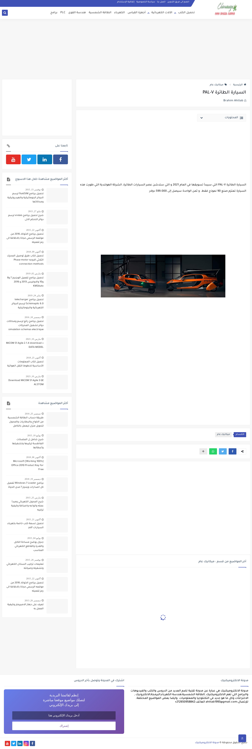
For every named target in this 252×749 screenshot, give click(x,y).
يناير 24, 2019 (34, 295)
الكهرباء (119, 12)
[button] (232, 451)
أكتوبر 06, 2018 (33, 457)
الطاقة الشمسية (100, 12)
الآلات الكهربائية (161, 12)
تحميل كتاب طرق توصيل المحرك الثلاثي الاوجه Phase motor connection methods (25, 260)
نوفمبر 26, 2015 (33, 559)
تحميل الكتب (186, 12)
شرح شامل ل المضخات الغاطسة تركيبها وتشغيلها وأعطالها (28, 443)
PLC (62, 12)
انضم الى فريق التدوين (178, 2)
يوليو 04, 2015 (34, 538)
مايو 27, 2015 (34, 211)
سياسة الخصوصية (145, 2)
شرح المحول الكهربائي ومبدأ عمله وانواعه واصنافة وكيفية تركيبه (27, 506)
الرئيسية (239, 85)
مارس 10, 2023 (33, 339)
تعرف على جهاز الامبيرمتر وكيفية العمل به (25, 606)
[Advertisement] (126, 49)
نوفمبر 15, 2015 (33, 189)
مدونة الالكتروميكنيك (207, 742)
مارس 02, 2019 (33, 273)
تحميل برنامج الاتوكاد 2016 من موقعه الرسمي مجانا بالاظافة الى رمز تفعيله (25, 238)
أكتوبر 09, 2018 (33, 251)
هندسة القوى (77, 12)
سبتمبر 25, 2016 (33, 413)
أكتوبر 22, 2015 (33, 230)
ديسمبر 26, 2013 (33, 600)
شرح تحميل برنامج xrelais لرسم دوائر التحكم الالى (26, 217)
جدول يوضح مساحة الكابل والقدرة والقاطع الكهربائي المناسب (29, 546)
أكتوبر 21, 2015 (33, 519)
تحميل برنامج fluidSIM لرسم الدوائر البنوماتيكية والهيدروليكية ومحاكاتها (25, 197)
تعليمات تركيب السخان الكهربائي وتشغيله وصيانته (25, 566)
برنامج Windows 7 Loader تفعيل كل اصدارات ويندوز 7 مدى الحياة (25, 485)
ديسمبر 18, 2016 (33, 317)
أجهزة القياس (137, 12)
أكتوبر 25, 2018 (33, 357)
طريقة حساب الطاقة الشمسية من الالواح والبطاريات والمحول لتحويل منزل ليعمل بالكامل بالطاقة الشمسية (26, 422)
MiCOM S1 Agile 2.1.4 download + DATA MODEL (25, 345)
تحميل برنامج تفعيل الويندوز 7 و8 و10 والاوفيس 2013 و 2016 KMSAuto (25, 282)
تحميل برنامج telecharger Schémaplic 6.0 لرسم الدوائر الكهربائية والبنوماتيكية (28, 303)
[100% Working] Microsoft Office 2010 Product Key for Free (27, 465)
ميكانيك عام (218, 85)
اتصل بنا (161, 2)
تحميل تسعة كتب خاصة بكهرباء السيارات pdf (25, 525)
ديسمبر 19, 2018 (33, 479)
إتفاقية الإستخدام (125, 2)
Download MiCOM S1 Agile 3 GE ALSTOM (26, 382)
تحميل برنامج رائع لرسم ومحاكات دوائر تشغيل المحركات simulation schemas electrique (25, 325)
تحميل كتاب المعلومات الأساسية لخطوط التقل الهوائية (25, 364)
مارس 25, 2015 (33, 497)
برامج (53, 12)
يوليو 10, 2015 (34, 435)
